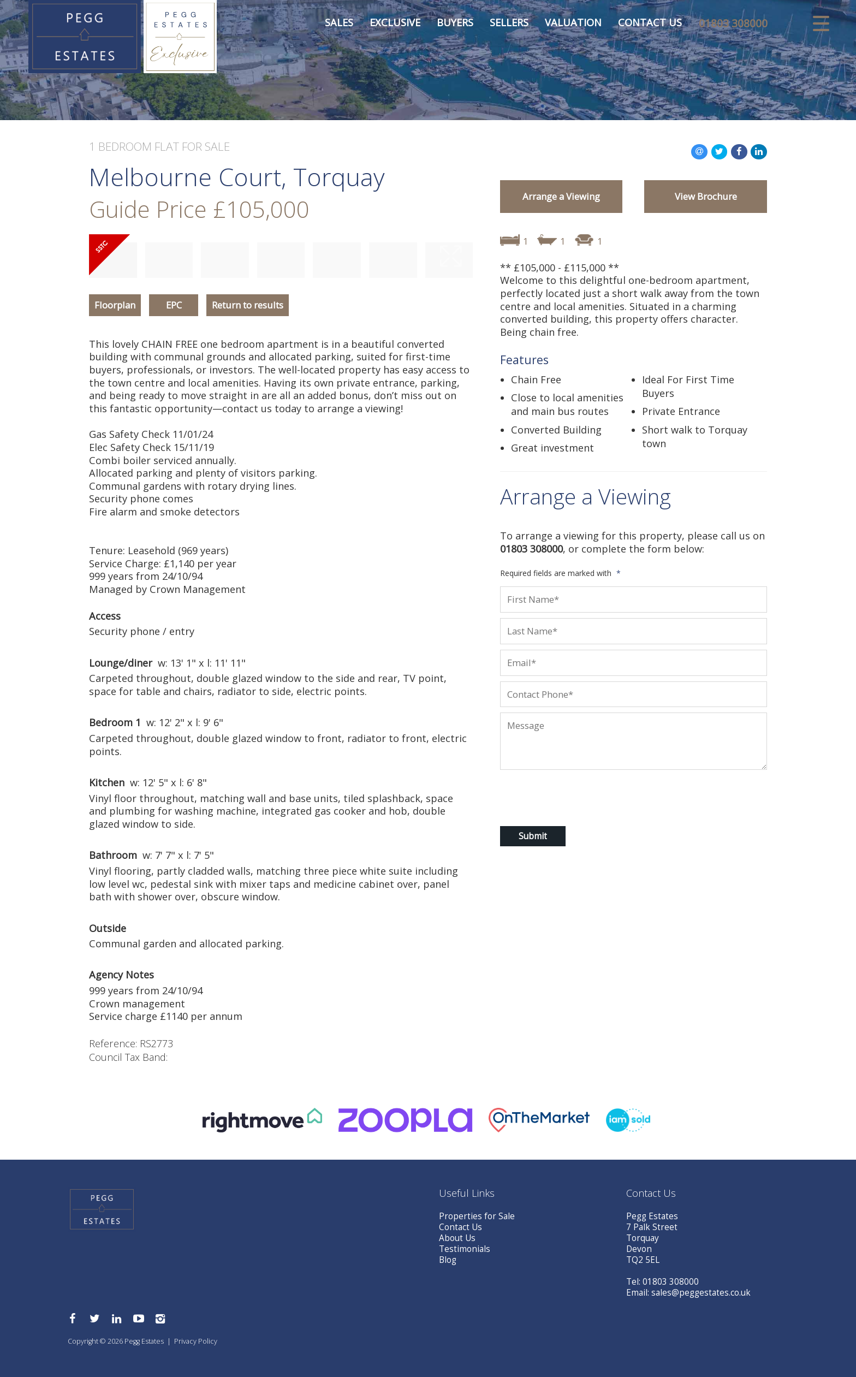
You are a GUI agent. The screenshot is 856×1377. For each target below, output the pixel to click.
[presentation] (570, 796)
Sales (331, 24)
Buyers (447, 24)
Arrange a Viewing (561, 196)
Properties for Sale (477, 1216)
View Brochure (706, 196)
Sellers (501, 24)
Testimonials (464, 1249)
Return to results (247, 305)
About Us (457, 1238)
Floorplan (114, 305)
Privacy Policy (195, 1341)
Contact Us (642, 24)
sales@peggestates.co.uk (701, 1292)
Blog (447, 1260)
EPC (174, 305)
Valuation (565, 24)
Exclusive (387, 24)
